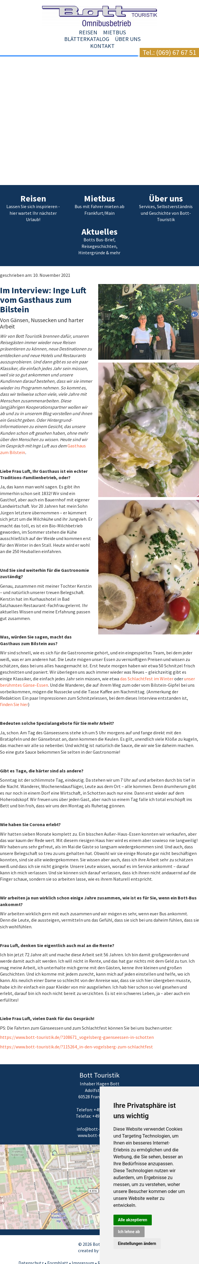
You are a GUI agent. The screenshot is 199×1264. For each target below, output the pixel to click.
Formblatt (57, 1249)
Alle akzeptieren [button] (132, 1220)
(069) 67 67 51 (176, 52)
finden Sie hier (14, 691)
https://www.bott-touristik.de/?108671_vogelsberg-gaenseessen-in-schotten (77, 1023)
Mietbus (58, 32)
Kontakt (170, 32)
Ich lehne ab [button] (129, 1231)
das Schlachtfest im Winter (146, 665)
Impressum (83, 1249)
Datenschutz (31, 1249)
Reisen (32, 32)
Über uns (139, 32)
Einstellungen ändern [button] (137, 1243)
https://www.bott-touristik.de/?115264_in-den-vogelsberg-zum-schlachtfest (76, 1033)
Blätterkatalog (97, 32)
